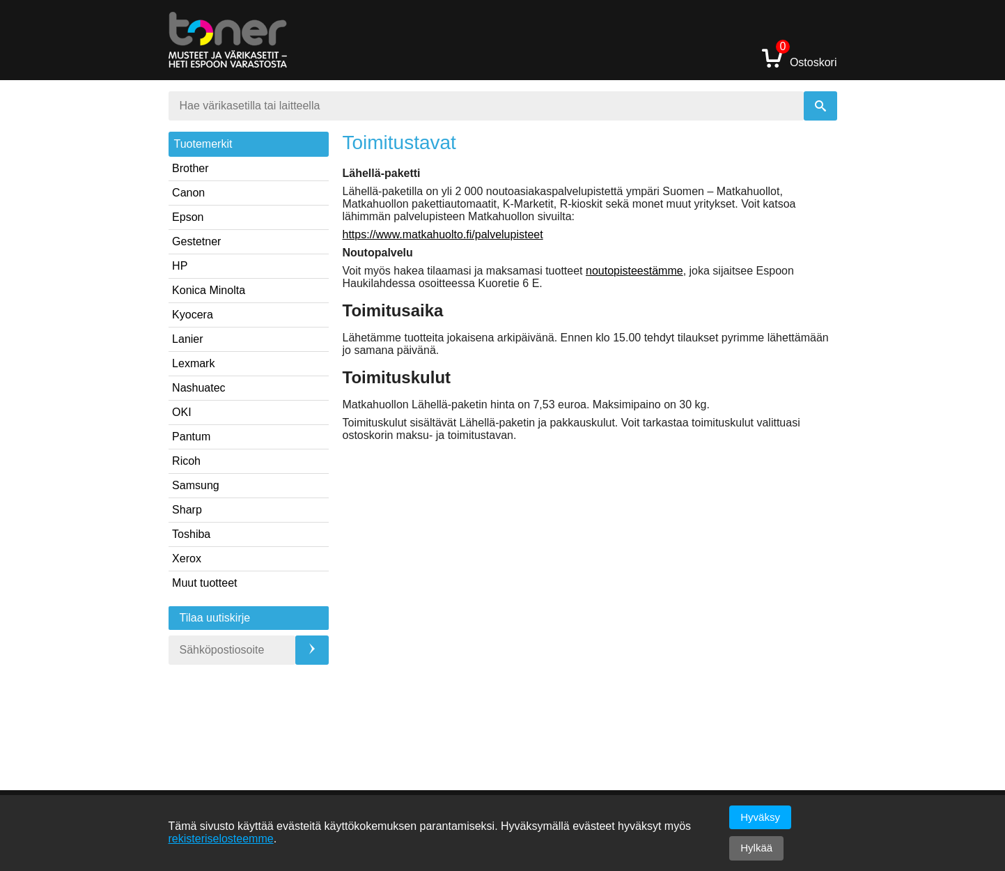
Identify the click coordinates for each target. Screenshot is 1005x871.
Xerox (186, 558)
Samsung (195, 485)
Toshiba (191, 534)
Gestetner (196, 241)
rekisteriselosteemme (221, 839)
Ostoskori (799, 57)
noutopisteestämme (634, 271)
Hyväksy (760, 817)
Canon (188, 193)
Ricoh (186, 461)
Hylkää (756, 848)
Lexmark (193, 363)
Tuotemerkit (203, 144)
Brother (190, 168)
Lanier (187, 339)
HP (179, 266)
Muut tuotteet (204, 583)
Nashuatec (199, 388)
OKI (182, 412)
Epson (187, 217)
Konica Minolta (208, 290)
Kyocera (192, 315)
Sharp (187, 510)
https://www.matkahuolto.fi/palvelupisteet (443, 234)
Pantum (191, 436)
